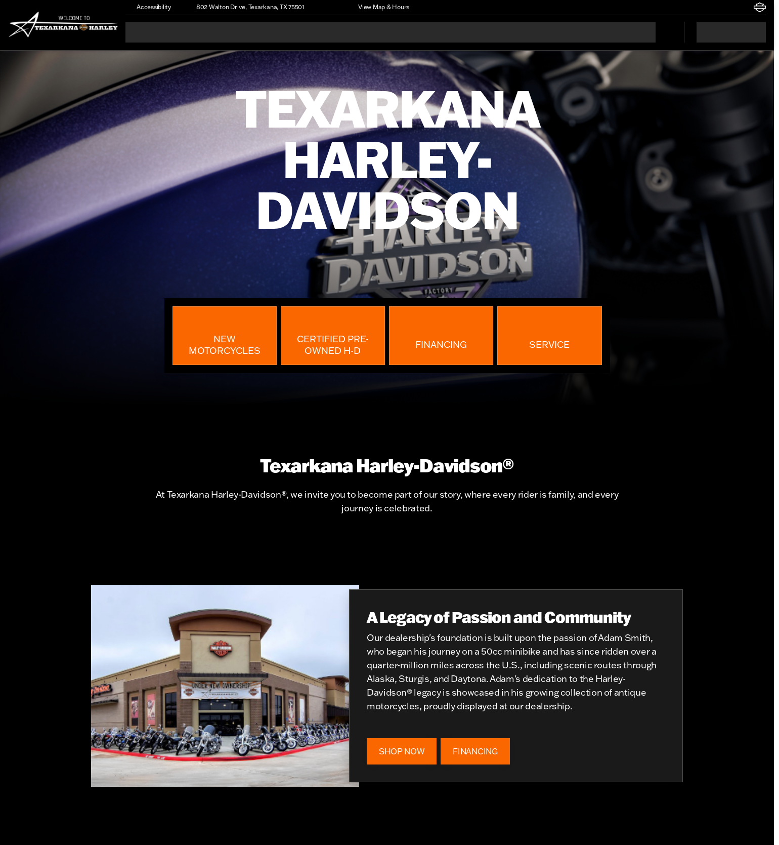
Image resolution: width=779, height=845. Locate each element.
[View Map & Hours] (379, 7)
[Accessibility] (149, 7)
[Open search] (664, 32)
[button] (327, 7)
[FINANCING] (475, 751)
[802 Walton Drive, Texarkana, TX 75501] (246, 7)
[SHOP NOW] (402, 751)
